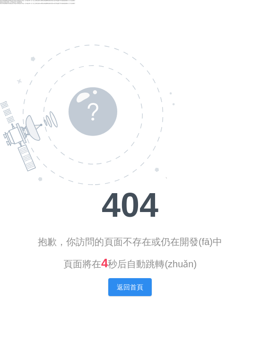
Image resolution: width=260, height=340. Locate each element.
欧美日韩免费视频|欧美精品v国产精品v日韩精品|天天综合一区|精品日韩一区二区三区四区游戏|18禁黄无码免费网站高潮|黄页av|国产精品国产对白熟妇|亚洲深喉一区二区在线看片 (37, 0)
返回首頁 (130, 287)
